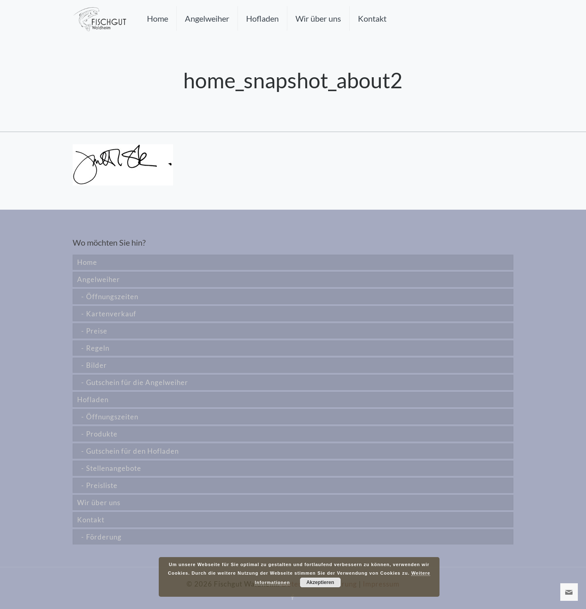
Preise (96, 331)
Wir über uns (98, 502)
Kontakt (90, 519)
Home (87, 262)
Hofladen (93, 399)
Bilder (96, 365)
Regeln (97, 348)
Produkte (102, 434)
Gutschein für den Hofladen (132, 451)
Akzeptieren (320, 582)
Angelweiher (98, 279)
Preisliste (102, 485)
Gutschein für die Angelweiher (137, 382)
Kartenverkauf (111, 313)
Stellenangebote (113, 468)
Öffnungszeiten (112, 296)
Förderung (104, 537)
